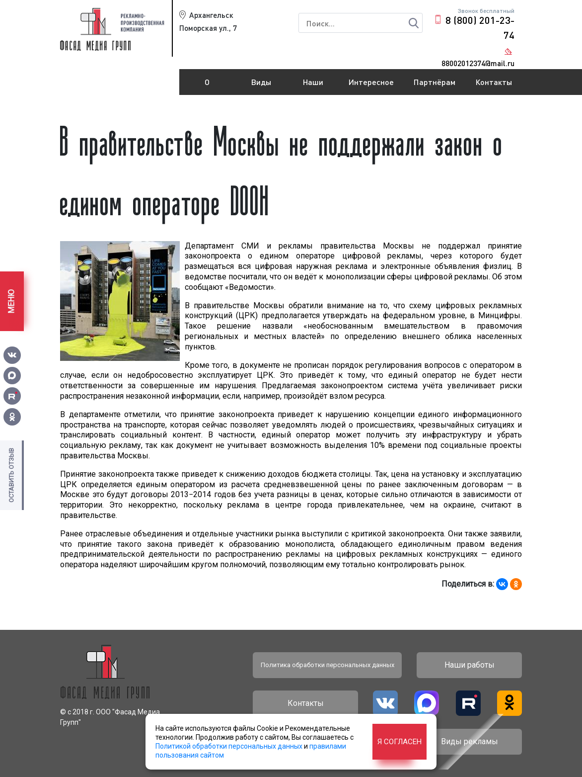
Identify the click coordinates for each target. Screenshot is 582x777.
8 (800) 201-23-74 (479, 27)
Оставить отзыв (11, 475)
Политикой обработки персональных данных (228, 746)
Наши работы (313, 86)
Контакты (493, 81)
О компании (207, 86)
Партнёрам (434, 81)
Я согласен (399, 741)
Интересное (371, 81)
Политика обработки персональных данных (327, 665)
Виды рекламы (261, 86)
